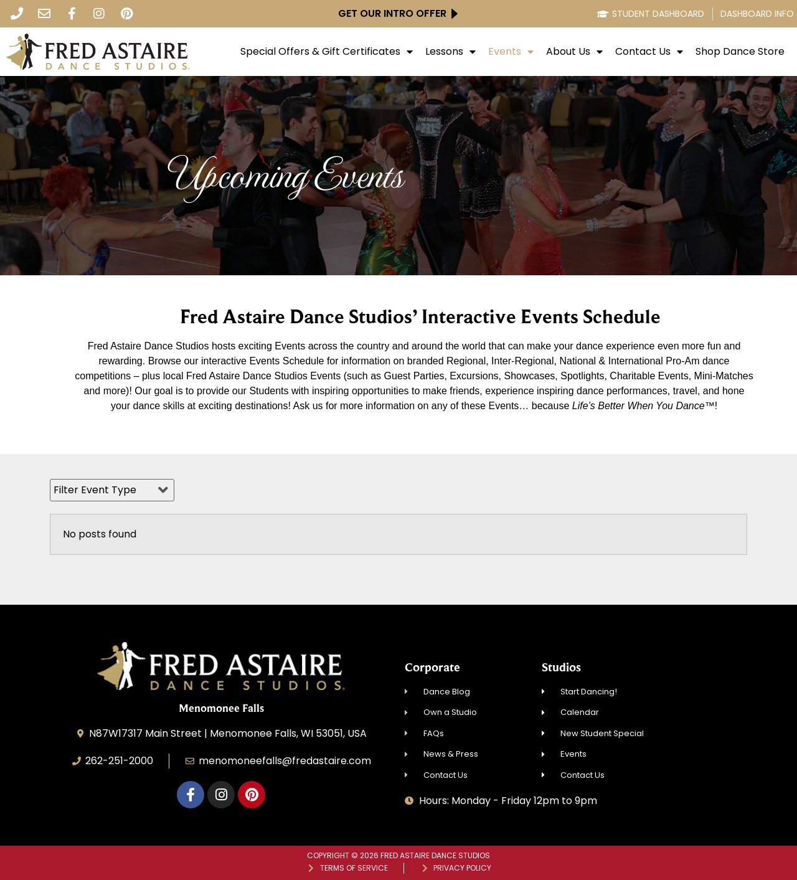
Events (511, 51)
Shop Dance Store (740, 51)
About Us (574, 51)
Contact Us (649, 51)
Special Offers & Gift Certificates (326, 51)
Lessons (450, 51)
